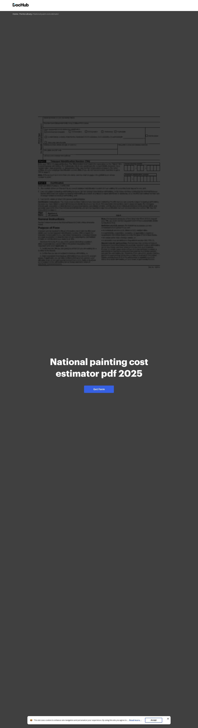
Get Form (99, 389)
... (135, 720)
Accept (154, 720)
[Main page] (21, 5)
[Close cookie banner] (168, 718)
